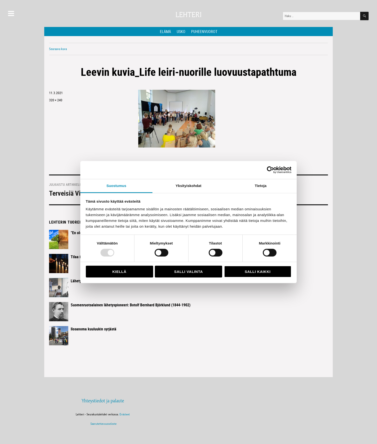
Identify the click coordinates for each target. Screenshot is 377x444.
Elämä (165, 31)
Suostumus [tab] (116, 185)
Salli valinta (188, 272)
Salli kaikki (258, 272)
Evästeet (124, 414)
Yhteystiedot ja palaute (103, 401)
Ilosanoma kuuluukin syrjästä (93, 329)
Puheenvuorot (204, 31)
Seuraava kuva (58, 49)
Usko (181, 31)
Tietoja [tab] (261, 185)
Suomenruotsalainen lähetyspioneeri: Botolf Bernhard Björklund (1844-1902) (130, 305)
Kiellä (119, 272)
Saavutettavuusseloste (103, 423)
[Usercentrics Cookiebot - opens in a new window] (270, 170)
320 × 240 (55, 100)
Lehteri (188, 15)
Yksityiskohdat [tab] (188, 185)
